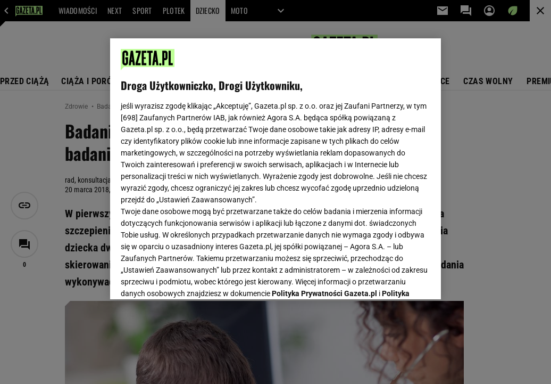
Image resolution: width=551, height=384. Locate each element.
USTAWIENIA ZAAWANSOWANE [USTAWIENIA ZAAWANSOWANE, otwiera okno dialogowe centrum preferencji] (191, 278)
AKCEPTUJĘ (394, 278)
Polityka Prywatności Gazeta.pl (324, 158)
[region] (275, 168)
